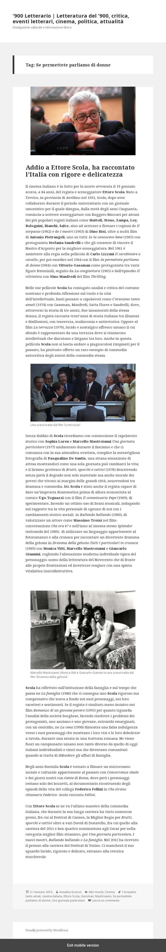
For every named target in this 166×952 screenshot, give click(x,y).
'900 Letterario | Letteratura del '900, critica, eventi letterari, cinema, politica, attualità (71, 18)
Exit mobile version (83, 945)
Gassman (87, 896)
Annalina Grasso (70, 892)
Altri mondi (96, 892)
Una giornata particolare (68, 900)
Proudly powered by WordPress (47, 930)
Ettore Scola (71, 896)
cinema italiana (52, 896)
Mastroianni (103, 896)
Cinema (110, 892)
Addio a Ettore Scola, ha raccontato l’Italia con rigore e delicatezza (80, 170)
